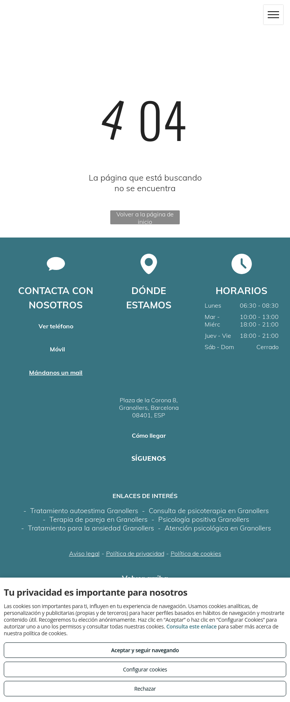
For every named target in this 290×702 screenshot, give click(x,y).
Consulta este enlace (191, 626)
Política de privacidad (135, 553)
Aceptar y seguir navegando (145, 650)
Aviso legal (84, 553)
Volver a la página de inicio (145, 217)
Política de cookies (196, 553)
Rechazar (145, 688)
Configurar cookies (145, 669)
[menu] (273, 15)
